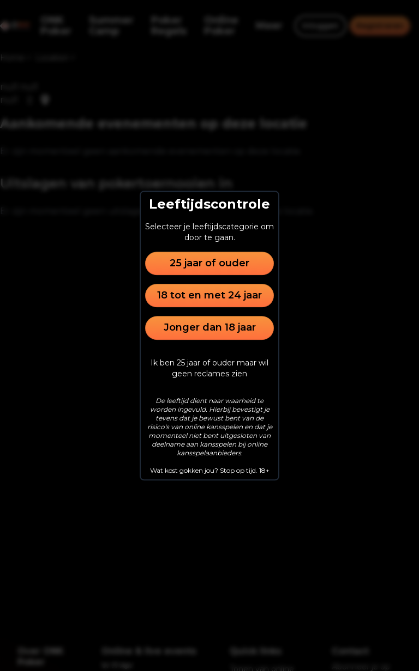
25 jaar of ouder (209, 263)
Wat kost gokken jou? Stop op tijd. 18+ (210, 470)
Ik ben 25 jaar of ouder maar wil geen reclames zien (209, 368)
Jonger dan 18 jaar (210, 328)
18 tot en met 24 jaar (209, 295)
